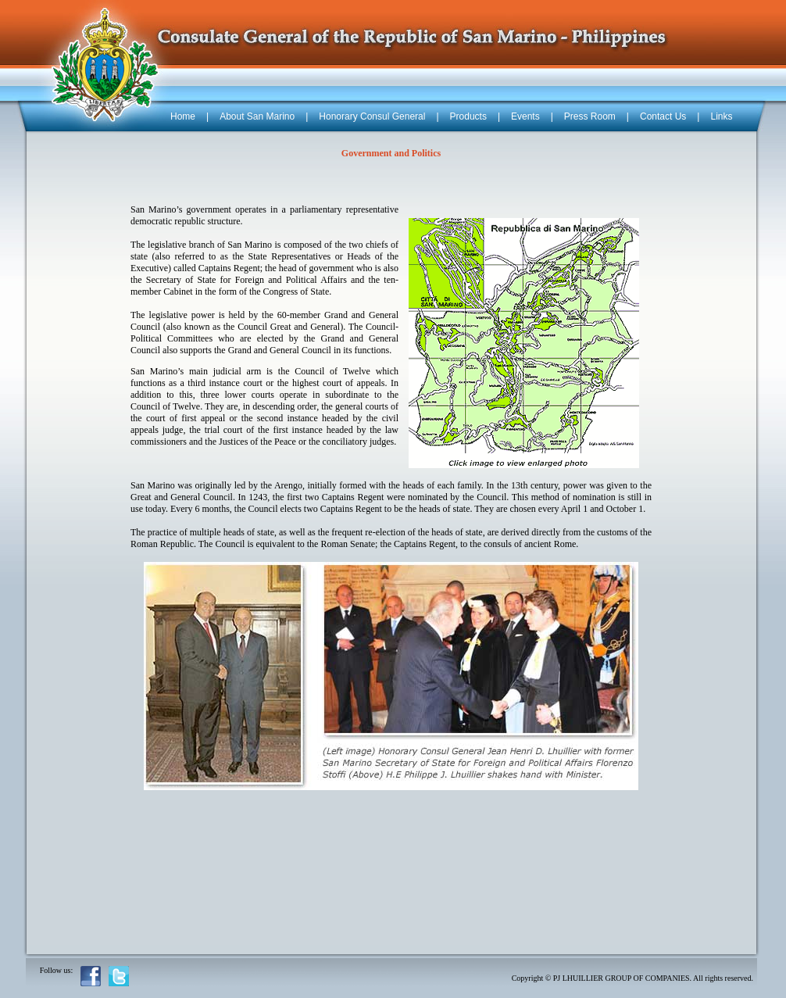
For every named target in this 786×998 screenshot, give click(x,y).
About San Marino (257, 116)
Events (525, 116)
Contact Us (663, 116)
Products (468, 116)
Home (182, 116)
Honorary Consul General (372, 116)
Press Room (590, 116)
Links (721, 116)
